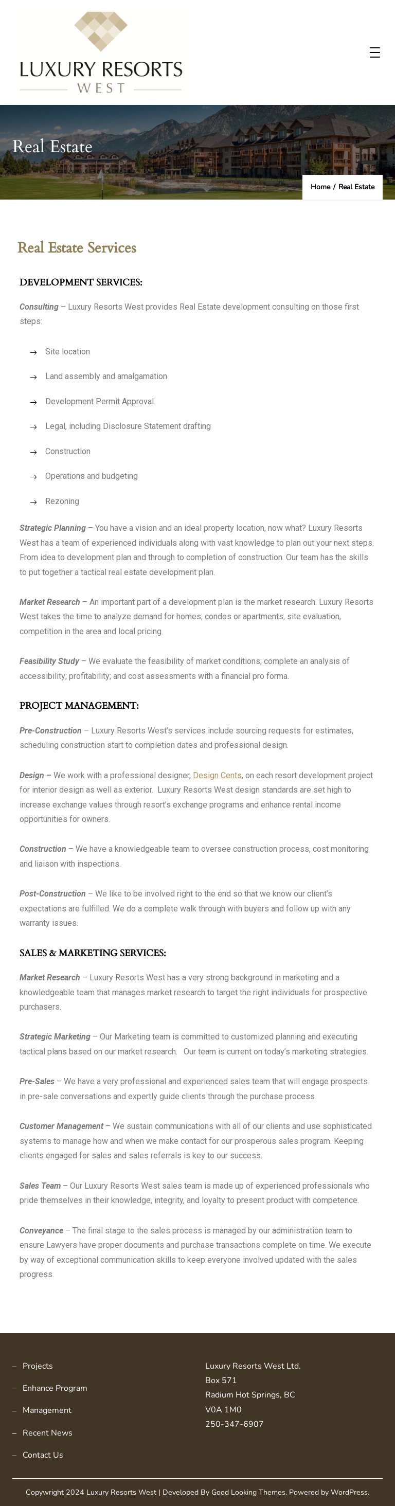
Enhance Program (55, 1388)
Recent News (48, 1433)
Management (47, 1410)
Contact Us (43, 1455)
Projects (38, 1366)
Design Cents (217, 775)
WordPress (349, 1492)
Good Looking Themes (248, 1492)
